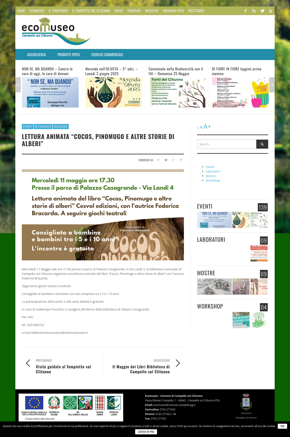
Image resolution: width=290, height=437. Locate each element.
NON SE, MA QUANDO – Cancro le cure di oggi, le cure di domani (47, 71)
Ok (282, 426)
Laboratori (213, 171)
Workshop (213, 180)
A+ (207, 126)
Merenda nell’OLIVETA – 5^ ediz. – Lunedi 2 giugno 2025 (111, 71)
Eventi (27, 126)
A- (198, 127)
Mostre (211, 176)
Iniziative (60, 126)
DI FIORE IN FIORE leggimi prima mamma (236, 71)
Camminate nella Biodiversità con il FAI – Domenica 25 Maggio (176, 71)
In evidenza (43, 126)
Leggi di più (146, 431)
